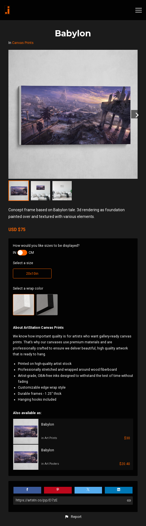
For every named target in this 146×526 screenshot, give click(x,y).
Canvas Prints (23, 43)
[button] (73, 516)
